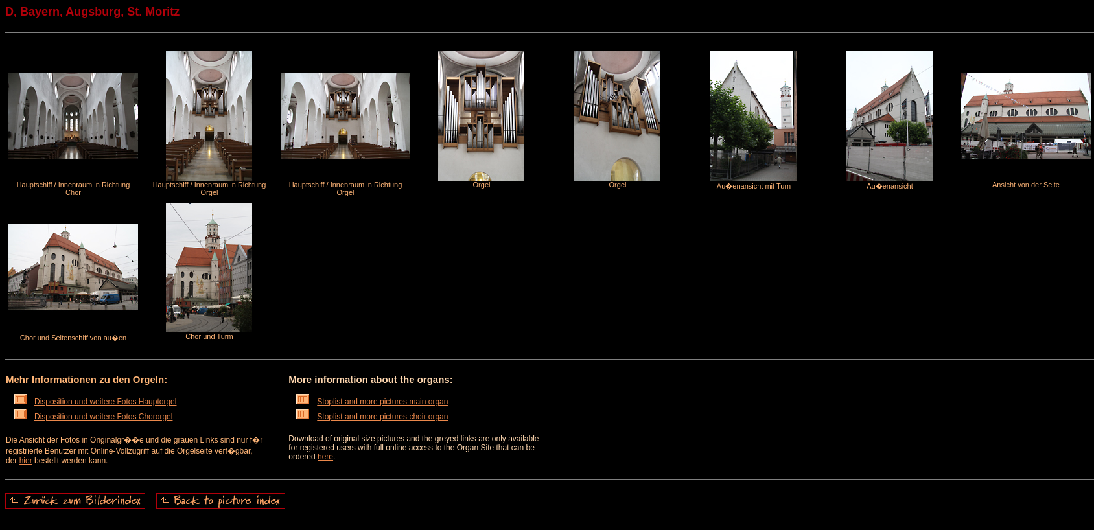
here (325, 456)
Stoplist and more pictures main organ (372, 401)
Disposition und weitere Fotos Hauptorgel (95, 401)
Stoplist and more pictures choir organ (372, 416)
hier (25, 460)
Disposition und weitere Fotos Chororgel (93, 416)
